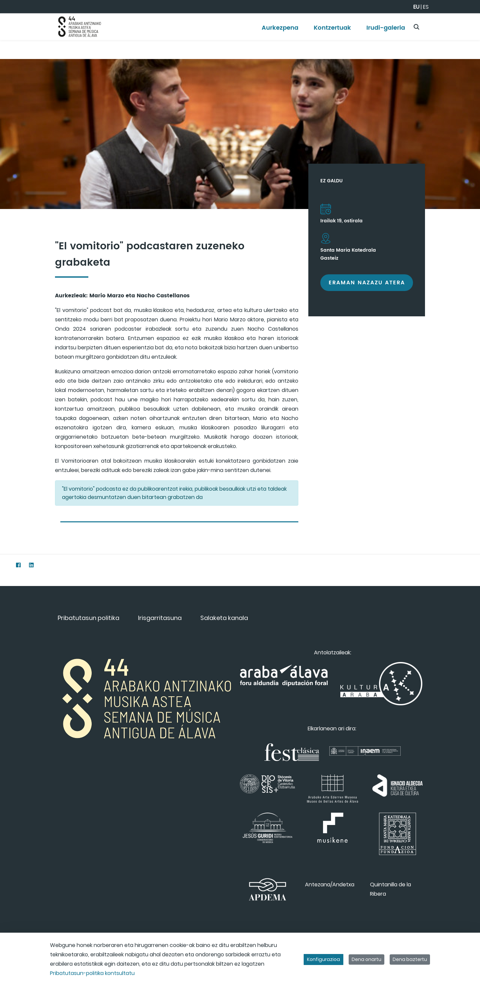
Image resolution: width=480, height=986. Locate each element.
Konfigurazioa (323, 959)
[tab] (179, 519)
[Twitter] (5, 565)
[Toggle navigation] (463, 25)
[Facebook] (18, 565)
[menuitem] (280, 30)
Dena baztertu (410, 959)
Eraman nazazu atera (367, 282)
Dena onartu (366, 959)
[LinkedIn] (31, 565)
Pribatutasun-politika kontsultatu (92, 973)
